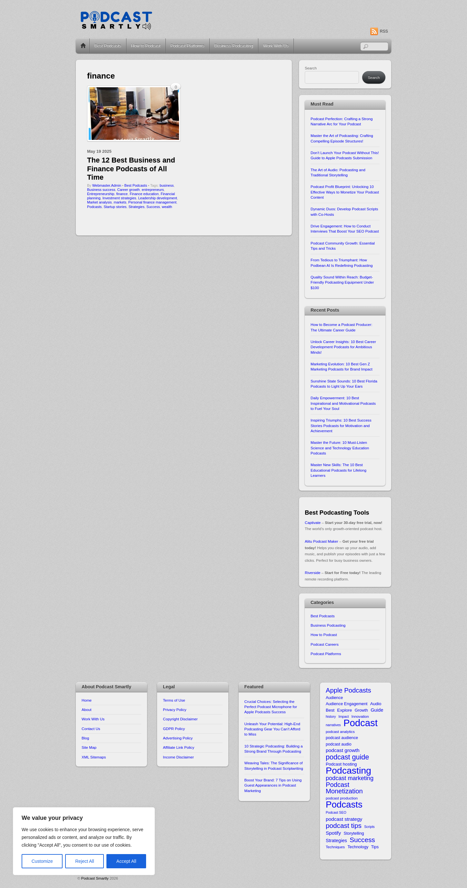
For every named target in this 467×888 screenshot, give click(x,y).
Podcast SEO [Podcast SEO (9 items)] (336, 812)
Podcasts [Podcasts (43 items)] (344, 804)
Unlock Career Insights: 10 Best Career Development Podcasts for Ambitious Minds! (343, 347)
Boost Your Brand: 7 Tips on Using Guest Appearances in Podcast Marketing (273, 785)
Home (83, 45)
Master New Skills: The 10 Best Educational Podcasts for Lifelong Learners (338, 470)
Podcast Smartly (95, 878)
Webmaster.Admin (106, 185)
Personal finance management (152, 202)
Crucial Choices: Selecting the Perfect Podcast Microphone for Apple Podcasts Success (270, 706)
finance (122, 194)
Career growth (128, 190)
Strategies (136, 207)
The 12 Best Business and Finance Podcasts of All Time (131, 168)
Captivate (313, 522)
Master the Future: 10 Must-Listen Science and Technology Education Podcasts (340, 447)
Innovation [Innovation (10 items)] (360, 716)
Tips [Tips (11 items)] (375, 846)
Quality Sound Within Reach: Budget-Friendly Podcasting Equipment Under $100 (342, 282)
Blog (85, 738)
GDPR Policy (174, 728)
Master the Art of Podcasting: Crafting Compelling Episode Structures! (342, 138)
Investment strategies (119, 198)
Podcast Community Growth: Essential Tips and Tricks (343, 245)
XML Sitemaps (94, 757)
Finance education (144, 194)
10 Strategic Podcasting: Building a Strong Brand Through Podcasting (273, 748)
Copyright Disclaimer (180, 719)
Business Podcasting (233, 45)
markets (120, 202)
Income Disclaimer (178, 757)
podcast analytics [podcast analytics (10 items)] (340, 731)
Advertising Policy (178, 738)
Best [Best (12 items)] (330, 710)
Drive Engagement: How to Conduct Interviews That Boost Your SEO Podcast (345, 228)
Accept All (126, 861)
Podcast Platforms (187, 45)
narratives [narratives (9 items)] (333, 725)
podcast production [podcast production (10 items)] (342, 798)
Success (153, 207)
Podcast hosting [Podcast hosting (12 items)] (341, 764)
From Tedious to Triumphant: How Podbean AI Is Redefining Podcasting (342, 262)
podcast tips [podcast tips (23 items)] (344, 825)
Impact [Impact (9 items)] (344, 716)
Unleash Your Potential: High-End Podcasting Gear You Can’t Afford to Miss (272, 729)
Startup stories (115, 207)
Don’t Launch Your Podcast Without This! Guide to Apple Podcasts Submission (345, 155)
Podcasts (94, 207)
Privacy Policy (174, 709)
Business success (101, 190)
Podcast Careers (325, 644)
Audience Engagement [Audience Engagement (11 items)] (347, 703)
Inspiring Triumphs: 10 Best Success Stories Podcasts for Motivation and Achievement (341, 425)
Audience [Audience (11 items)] (334, 697)
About (86, 709)
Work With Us (276, 45)
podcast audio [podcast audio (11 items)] (339, 744)
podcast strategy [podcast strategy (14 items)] (344, 819)
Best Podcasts (107, 45)
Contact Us (91, 728)
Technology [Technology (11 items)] (357, 846)
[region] (84, 841)
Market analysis (99, 202)
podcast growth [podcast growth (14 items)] (343, 750)
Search (311, 68)
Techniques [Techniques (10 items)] (335, 847)
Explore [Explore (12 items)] (344, 710)
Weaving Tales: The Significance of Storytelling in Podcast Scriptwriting (273, 765)
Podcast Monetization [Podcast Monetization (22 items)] (344, 788)
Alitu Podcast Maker (321, 541)
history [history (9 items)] (331, 716)
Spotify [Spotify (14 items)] (333, 833)
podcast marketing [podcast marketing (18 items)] (349, 778)
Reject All (84, 861)
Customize (42, 861)
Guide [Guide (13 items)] (377, 710)
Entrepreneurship (100, 194)
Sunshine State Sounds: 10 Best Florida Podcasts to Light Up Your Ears (344, 383)
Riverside (313, 572)
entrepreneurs (153, 190)
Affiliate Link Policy (178, 747)
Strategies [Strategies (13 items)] (336, 840)
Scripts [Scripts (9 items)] (369, 827)
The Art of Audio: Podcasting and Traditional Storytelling (338, 172)
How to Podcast (146, 45)
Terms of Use (174, 700)
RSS (384, 31)
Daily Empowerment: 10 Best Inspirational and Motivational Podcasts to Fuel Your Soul (343, 403)
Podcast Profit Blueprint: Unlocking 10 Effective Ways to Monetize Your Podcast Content (345, 191)
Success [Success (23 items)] (362, 840)
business (167, 185)
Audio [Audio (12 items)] (376, 703)
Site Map (89, 747)
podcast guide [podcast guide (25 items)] (347, 757)
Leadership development (157, 198)
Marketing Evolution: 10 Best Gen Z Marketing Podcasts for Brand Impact (342, 366)
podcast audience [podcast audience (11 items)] (342, 737)
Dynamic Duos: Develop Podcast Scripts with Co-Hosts (344, 211)
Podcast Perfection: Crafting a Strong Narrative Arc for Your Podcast (342, 121)
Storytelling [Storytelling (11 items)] (353, 833)
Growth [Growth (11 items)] (361, 710)
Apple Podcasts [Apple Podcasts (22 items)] (348, 690)
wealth (167, 207)
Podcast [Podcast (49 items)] (360, 723)
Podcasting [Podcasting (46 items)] (348, 771)
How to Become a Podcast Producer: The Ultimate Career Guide (341, 327)
